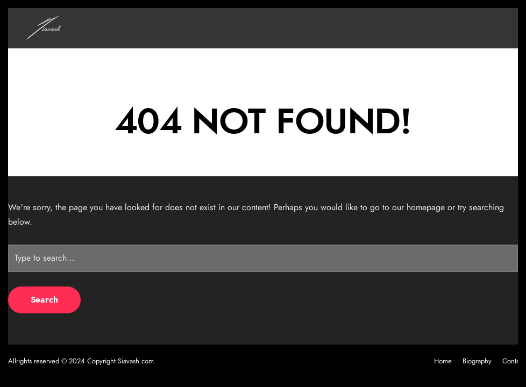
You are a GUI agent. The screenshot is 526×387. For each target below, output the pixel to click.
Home (443, 361)
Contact (513, 361)
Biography (477, 361)
